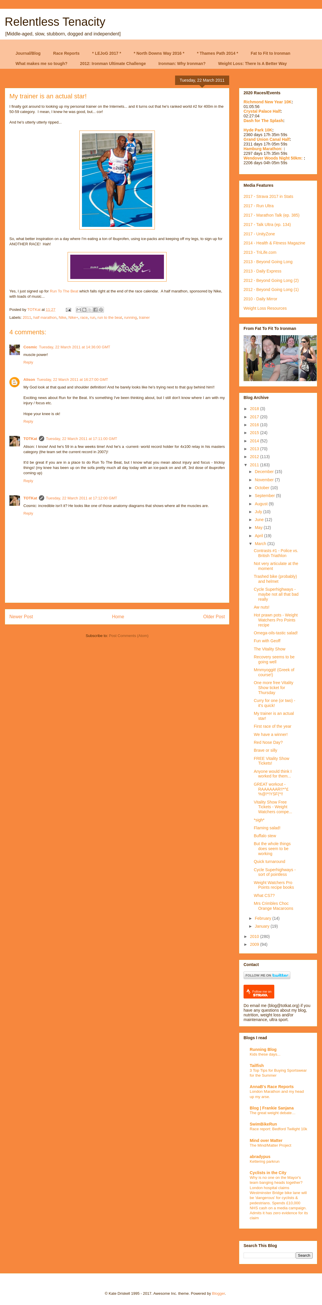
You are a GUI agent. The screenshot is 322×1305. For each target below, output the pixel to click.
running (130, 317)
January (262, 926)
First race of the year (272, 726)
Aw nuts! (261, 607)
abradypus (260, 1156)
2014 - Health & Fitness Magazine (274, 243)
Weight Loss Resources (265, 308)
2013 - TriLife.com (260, 252)
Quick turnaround (269, 861)
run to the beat (109, 317)
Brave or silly (265, 750)
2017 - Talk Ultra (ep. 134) (267, 224)
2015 (255, 432)
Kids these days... (265, 1054)
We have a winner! (271, 734)
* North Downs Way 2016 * (159, 53)
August (261, 503)
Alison (29, 379)
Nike (62, 317)
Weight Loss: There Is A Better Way (252, 63)
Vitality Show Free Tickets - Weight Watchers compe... (273, 807)
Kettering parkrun (265, 1161)
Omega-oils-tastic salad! (276, 633)
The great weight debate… (273, 1113)
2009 (255, 944)
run (92, 317)
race (84, 317)
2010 (255, 936)
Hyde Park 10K (258, 130)
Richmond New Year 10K (268, 102)
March (261, 543)
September (265, 495)
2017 (255, 417)
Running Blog (263, 1049)
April (259, 535)
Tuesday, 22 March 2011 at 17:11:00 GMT (81, 438)
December (265, 471)
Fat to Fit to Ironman (270, 53)
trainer (144, 317)
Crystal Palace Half (262, 111)
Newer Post (21, 616)
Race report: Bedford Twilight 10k (278, 1129)
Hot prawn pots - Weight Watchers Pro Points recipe (276, 620)
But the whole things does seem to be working (272, 848)
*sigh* (259, 820)
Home (118, 616)
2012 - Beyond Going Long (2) (271, 280)
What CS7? (264, 895)
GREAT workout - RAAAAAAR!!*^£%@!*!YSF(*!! (271, 789)
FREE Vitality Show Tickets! (271, 761)
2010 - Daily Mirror (260, 299)
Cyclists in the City (268, 1172)
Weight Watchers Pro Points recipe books (274, 885)
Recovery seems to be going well (274, 659)
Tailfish (257, 1065)
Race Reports (66, 53)
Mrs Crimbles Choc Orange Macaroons (273, 906)
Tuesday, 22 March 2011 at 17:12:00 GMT (81, 498)
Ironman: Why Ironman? (181, 63)
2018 (255, 408)
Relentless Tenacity (55, 21)
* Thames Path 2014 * (217, 53)
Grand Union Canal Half (267, 139)
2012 (255, 456)
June (260, 519)
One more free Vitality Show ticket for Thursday (273, 687)
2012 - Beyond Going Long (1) (271, 289)
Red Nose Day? (268, 742)
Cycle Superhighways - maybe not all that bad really (276, 594)
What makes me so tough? (41, 63)
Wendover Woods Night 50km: (274, 158)
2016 (255, 424)
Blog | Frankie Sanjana (272, 1108)
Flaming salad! (267, 828)
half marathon (45, 317)
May (259, 527)
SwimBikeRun (263, 1124)
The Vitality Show (269, 649)
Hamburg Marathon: (264, 148)
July (259, 511)
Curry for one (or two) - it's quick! (274, 703)
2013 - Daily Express (262, 271)
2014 (255, 441)
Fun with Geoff (267, 640)
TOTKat (30, 438)
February (263, 918)
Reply (28, 362)
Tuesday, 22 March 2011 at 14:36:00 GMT (74, 347)
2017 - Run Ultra (259, 205)
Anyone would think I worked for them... (273, 774)
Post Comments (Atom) (128, 635)
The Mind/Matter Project (270, 1145)
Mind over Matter (266, 1140)
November (265, 479)
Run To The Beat (64, 291)
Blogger (218, 1293)
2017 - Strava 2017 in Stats (268, 196)
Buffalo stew (265, 835)
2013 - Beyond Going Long (268, 261)
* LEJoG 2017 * (106, 53)
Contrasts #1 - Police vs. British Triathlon (276, 553)
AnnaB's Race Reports (272, 1086)
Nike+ (73, 317)
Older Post (214, 616)
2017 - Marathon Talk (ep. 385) (271, 215)
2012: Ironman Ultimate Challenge (113, 63)
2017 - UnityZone (259, 234)
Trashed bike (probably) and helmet (275, 579)
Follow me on (261, 993)
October (262, 487)
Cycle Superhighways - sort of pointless (275, 872)
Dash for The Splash (263, 120)
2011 (27, 317)
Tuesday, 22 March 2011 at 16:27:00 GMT (72, 379)
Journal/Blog (28, 53)
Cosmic (30, 347)
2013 (255, 448)
